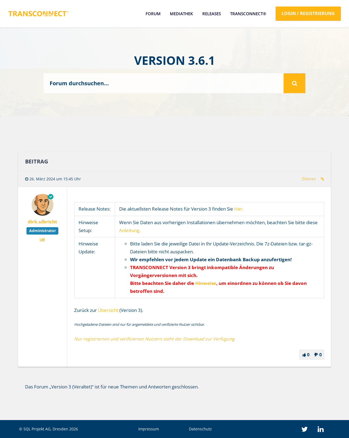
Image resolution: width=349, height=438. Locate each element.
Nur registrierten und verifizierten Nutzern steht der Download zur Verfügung (154, 339)
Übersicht (108, 310)
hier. (239, 209)
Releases (211, 13)
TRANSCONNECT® (248, 13)
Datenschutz (200, 428)
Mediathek (181, 13)
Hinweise (205, 283)
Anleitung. (129, 230)
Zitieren (309, 178)
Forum (153, 13)
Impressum (148, 428)
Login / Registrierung (308, 13)
